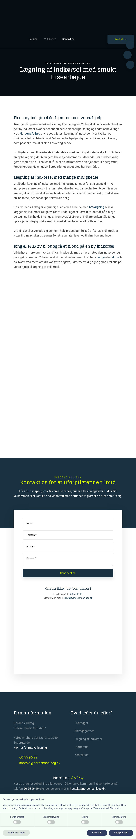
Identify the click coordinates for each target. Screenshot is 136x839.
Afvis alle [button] (97, 832)
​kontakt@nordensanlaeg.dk (78, 598)
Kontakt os (68, 39)
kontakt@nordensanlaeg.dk (87, 788)
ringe (101, 257)
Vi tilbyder (50, 39)
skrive (115, 257)
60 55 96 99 (76, 594)
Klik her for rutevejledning (30, 747)
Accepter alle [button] (121, 832)
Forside (33, 39)
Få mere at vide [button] (16, 832)
